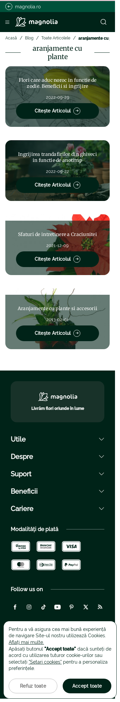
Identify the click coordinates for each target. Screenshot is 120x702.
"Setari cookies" (45, 662)
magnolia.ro (23, 6)
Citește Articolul (58, 110)
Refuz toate (33, 686)
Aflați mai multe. (26, 642)
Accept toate (87, 686)
